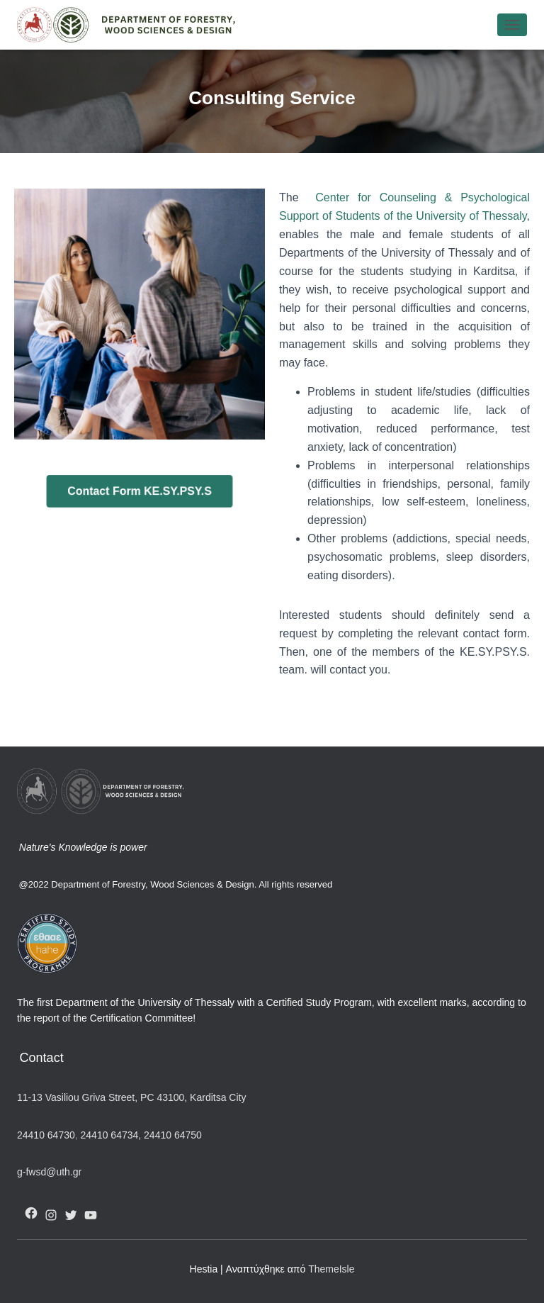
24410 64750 (173, 1135)
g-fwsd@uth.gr (49, 1172)
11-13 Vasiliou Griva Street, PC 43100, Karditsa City (131, 1097)
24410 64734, (111, 1135)
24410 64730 (46, 1135)
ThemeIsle (331, 1269)
